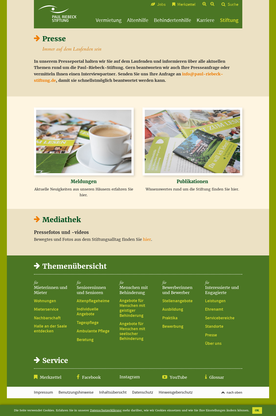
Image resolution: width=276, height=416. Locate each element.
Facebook (91, 377)
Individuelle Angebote (87, 312)
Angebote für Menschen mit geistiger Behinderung (132, 308)
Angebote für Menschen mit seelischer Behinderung (132, 331)
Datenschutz (142, 392)
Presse (211, 335)
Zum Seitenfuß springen (138, 2)
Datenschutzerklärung (106, 410)
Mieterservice (46, 309)
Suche (233, 4)
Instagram (129, 377)
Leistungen (215, 301)
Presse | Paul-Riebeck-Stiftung (57, 13)
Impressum (43, 392)
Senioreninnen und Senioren (95, 287)
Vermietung (108, 20)
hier (147, 239)
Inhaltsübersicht (113, 392)
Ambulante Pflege (93, 331)
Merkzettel (50, 377)
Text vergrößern (204, 4)
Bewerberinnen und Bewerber (181, 287)
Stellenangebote (177, 301)
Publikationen (192, 181)
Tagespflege (88, 322)
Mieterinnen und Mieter (52, 287)
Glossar (216, 377)
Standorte (214, 326)
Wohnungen (45, 301)
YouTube (178, 377)
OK (257, 410)
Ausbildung (172, 309)
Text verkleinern (212, 4)
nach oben (234, 392)
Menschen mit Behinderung (138, 287)
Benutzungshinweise (76, 392)
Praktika (170, 318)
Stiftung (229, 20)
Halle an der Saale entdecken (50, 329)
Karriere (205, 20)
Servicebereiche (220, 318)
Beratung (85, 340)
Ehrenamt (214, 309)
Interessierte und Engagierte (223, 287)
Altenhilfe (137, 20)
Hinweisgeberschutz (176, 392)
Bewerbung (172, 326)
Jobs (161, 4)
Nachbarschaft (47, 318)
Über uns (213, 343)
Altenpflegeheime (93, 301)
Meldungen (84, 181)
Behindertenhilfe (172, 20)
